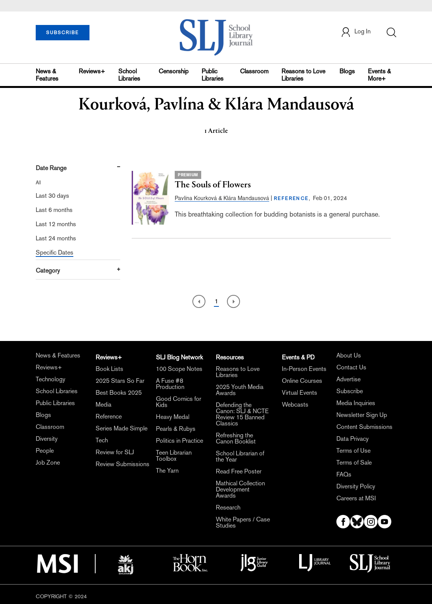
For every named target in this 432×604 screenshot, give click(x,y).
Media (103, 404)
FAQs (343, 474)
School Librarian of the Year (240, 456)
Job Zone (48, 462)
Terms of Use (353, 450)
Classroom (254, 71)
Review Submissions (122, 464)
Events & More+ (379, 75)
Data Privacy (352, 438)
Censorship (174, 71)
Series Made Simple (121, 428)
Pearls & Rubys (175, 428)
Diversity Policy (355, 486)
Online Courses (302, 380)
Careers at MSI (356, 498)
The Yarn (167, 470)
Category (48, 270)
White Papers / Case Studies (243, 522)
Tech (102, 440)
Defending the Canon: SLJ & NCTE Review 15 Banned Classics (242, 414)
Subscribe (349, 391)
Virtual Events (299, 392)
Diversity (47, 438)
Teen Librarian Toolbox (174, 455)
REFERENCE (291, 198)
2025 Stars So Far (120, 380)
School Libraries (129, 75)
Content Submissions (364, 426)
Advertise (348, 379)
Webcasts (295, 404)
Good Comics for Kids (178, 402)
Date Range (51, 168)
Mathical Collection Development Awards (240, 489)
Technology (50, 379)
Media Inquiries (355, 403)
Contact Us (351, 367)
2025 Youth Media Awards (239, 390)
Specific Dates (54, 252)
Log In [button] (356, 32)
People (45, 450)
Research (228, 507)
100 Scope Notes (179, 368)
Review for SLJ (115, 452)
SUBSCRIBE (62, 32)
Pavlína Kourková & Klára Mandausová (222, 198)
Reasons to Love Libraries (303, 75)
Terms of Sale (354, 462)
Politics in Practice (179, 440)
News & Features (47, 75)
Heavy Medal (172, 416)
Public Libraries (212, 75)
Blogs (347, 71)
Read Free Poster (239, 471)
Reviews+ (92, 71)
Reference (109, 416)
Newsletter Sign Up (361, 415)
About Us (348, 355)
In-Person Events (304, 368)
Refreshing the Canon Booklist (236, 438)
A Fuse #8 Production (170, 384)
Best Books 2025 (119, 392)
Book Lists (109, 368)
